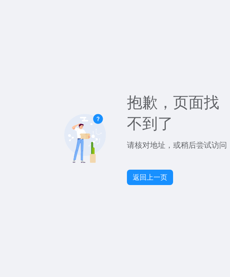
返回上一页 (150, 177)
